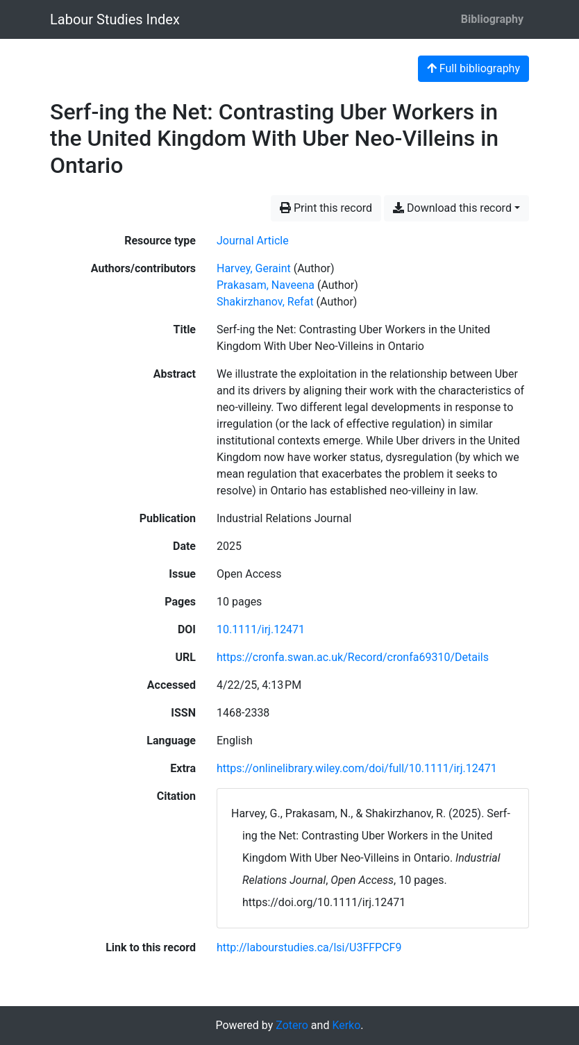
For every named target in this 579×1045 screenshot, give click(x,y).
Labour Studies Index (115, 19)
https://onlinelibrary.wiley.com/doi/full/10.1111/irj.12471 (357, 768)
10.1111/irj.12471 (261, 629)
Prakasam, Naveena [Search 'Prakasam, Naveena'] (265, 285)
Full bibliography (473, 68)
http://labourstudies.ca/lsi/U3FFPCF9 (309, 947)
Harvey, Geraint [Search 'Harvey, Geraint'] (254, 268)
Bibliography (492, 19)
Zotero (292, 1025)
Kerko (346, 1025)
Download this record (452, 208)
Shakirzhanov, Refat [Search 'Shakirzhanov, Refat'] (265, 301)
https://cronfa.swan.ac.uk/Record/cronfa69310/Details (353, 657)
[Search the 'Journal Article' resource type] (253, 240)
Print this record (326, 208)
